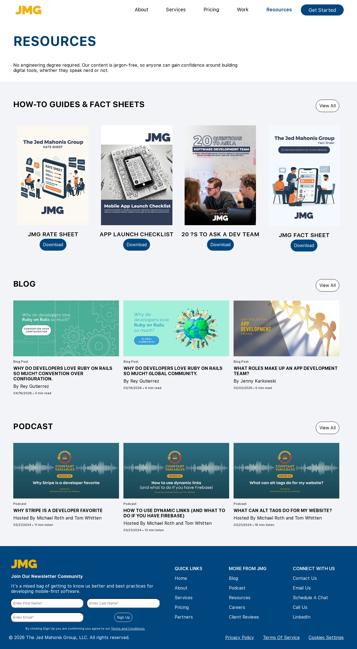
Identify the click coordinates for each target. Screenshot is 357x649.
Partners (184, 617)
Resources (279, 9)
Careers (237, 607)
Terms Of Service (281, 637)
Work (243, 9)
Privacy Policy (239, 637)
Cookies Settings (326, 637)
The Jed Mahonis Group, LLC (56, 637)
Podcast (237, 588)
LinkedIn (302, 617)
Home (181, 578)
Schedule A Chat (310, 597)
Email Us (302, 588)
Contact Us (305, 578)
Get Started (322, 10)
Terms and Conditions (128, 628)
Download (53, 244)
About (141, 9)
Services (176, 9)
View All (327, 105)
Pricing (211, 9)
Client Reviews (244, 617)
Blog (233, 578)
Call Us (300, 607)
